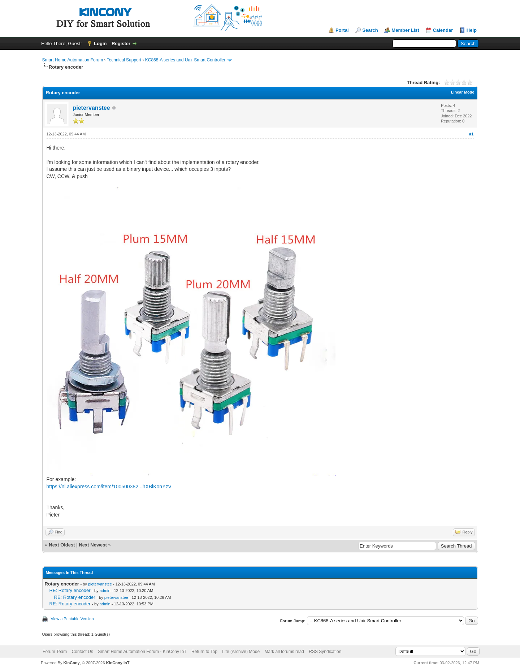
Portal (342, 30)
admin (105, 590)
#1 (471, 134)
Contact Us (82, 651)
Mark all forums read (284, 651)
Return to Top (204, 651)
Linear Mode (462, 92)
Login (100, 43)
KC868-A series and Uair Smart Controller (185, 59)
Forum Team (55, 651)
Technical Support (124, 59)
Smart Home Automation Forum (72, 59)
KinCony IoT (118, 663)
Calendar (443, 30)
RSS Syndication (325, 651)
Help (472, 30)
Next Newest (93, 545)
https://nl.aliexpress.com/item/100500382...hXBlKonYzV (109, 486)
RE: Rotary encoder (70, 590)
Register (121, 43)
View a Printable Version (72, 619)
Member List (405, 30)
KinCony (71, 663)
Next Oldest (62, 545)
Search (370, 30)
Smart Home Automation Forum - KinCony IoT (142, 651)
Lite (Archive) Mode (241, 651)
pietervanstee (91, 108)
